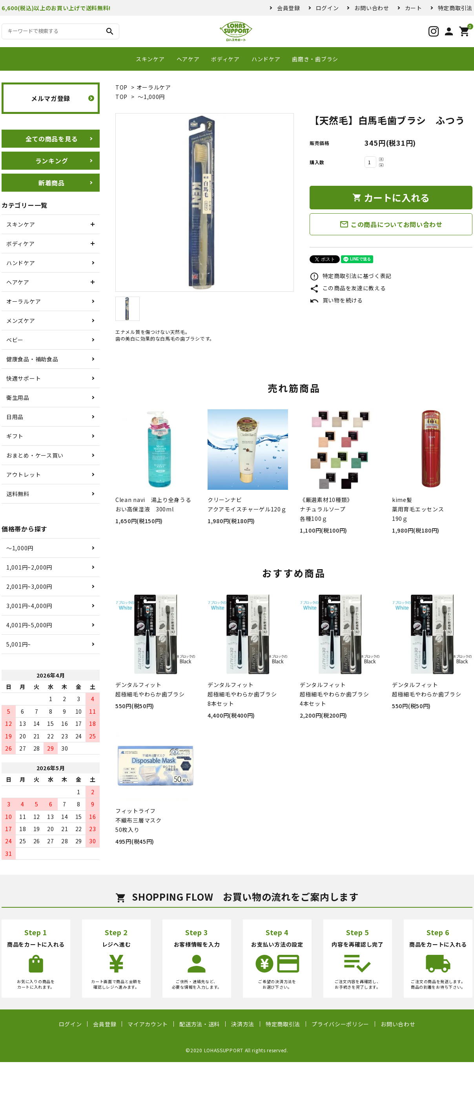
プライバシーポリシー (340, 1024)
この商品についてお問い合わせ (391, 224)
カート (413, 8)
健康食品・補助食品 (32, 359)
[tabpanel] (204, 202)
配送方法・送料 (199, 1024)
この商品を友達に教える (348, 288)
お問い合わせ (371, 8)
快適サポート (23, 378)
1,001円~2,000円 (29, 567)
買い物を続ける (336, 300)
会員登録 (288, 8)
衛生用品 (17, 397)
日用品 (15, 417)
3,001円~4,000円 (29, 606)
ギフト (15, 436)
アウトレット (23, 474)
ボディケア (225, 59)
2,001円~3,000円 (29, 586)
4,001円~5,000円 (29, 625)
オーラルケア (154, 87)
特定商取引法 (455, 8)
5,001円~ (18, 644)
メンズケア (20, 320)
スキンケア (150, 59)
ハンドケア (266, 59)
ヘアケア (188, 59)
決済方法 (242, 1024)
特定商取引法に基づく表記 (351, 276)
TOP (121, 87)
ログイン (327, 8)
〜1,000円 (151, 97)
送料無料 (17, 494)
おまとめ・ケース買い (35, 455)
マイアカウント (148, 1024)
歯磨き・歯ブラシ (315, 59)
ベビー (15, 340)
